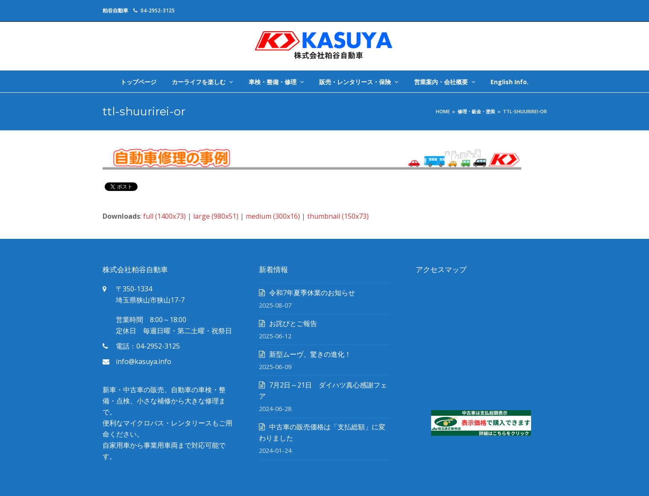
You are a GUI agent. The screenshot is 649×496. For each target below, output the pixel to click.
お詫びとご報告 (293, 323)
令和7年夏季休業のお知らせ (312, 292)
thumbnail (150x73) (338, 216)
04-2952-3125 (158, 10)
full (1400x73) (164, 216)
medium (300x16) (273, 216)
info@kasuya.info (143, 361)
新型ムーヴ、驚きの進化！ (310, 354)
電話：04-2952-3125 (148, 346)
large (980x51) (215, 216)
